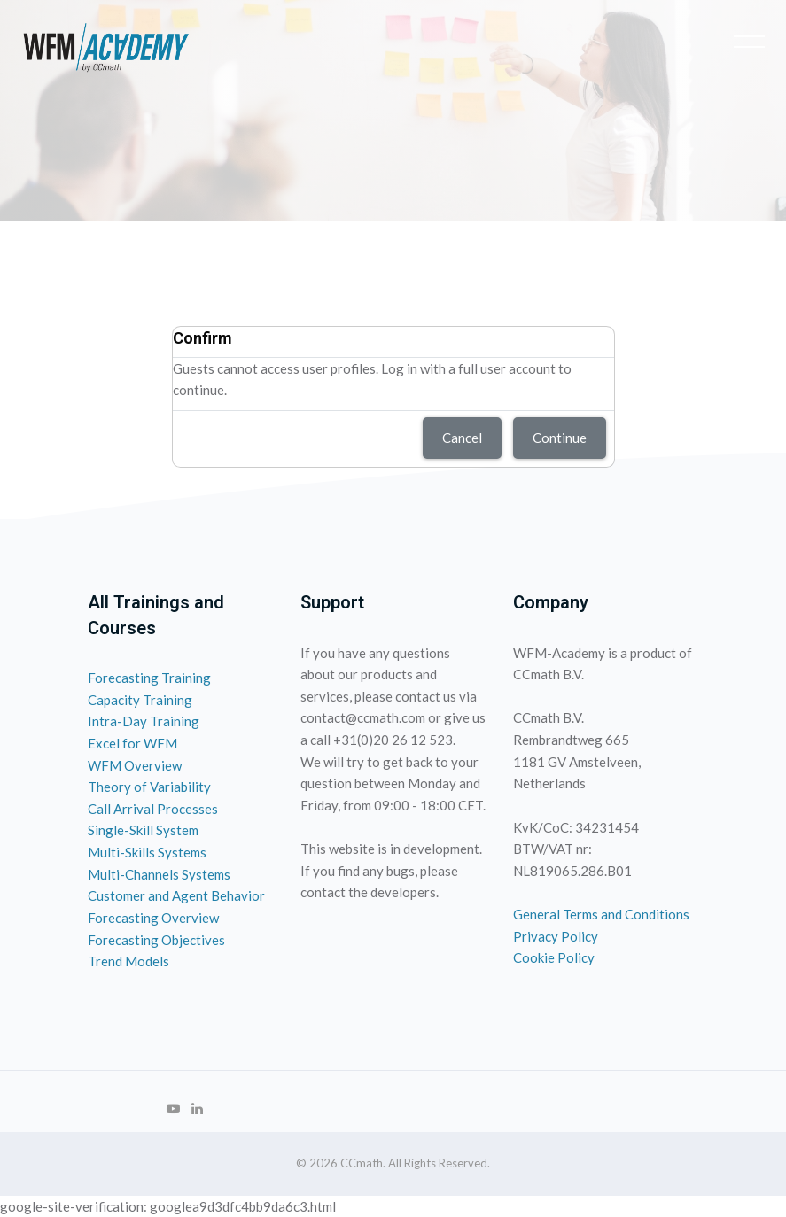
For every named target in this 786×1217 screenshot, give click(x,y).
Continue (560, 438)
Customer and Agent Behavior (176, 895)
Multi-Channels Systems (159, 874)
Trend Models (128, 961)
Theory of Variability (149, 787)
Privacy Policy (555, 936)
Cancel (462, 438)
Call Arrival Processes (153, 809)
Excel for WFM (132, 743)
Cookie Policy (554, 957)
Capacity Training (140, 700)
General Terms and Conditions (601, 914)
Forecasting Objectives (156, 940)
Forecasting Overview (153, 918)
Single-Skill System (143, 830)
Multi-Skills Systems (147, 852)
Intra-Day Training (143, 721)
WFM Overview (135, 765)
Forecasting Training (149, 678)
